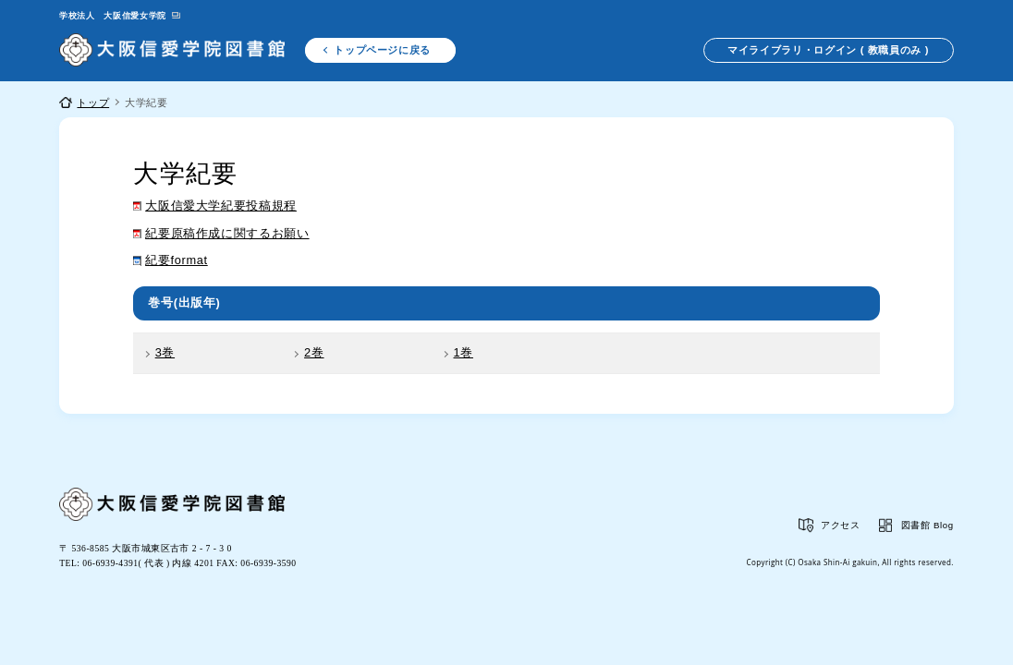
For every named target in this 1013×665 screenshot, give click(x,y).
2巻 (313, 352)
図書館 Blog (927, 525)
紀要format (176, 260)
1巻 (463, 352)
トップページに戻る (382, 49)
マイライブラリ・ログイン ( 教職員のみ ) (828, 49)
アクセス (840, 525)
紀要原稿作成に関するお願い (227, 233)
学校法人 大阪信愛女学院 (112, 15)
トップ (93, 102)
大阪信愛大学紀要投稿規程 (221, 205)
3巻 (165, 352)
